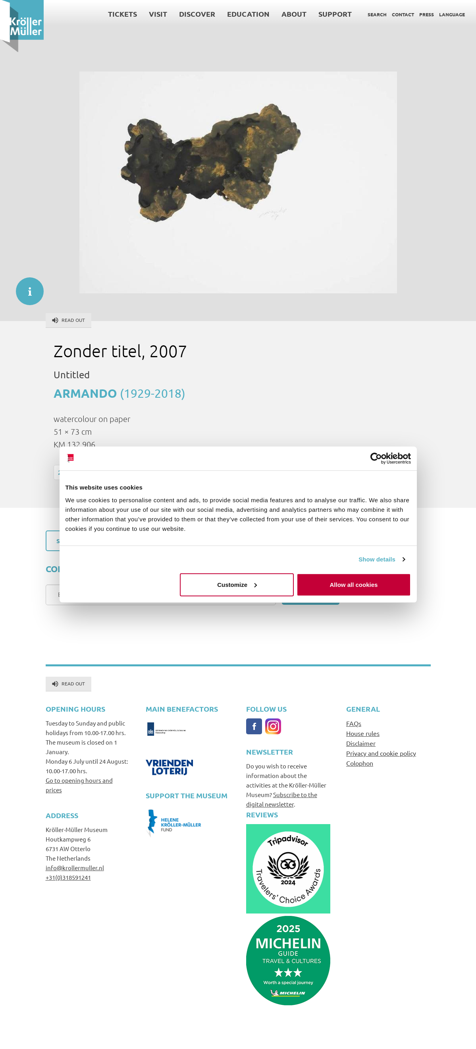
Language (452, 14)
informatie (26, 287)
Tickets (122, 13)
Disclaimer (361, 743)
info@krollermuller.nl (75, 867)
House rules (363, 733)
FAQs (353, 723)
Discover (197, 13)
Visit (158, 13)
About (293, 13)
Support (335, 13)
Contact (403, 14)
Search (377, 14)
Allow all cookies (354, 584)
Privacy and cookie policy (381, 753)
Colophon (359, 763)
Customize (237, 584)
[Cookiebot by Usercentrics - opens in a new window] (376, 459)
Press (426, 14)
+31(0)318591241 (68, 877)
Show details (376, 559)
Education (248, 13)
